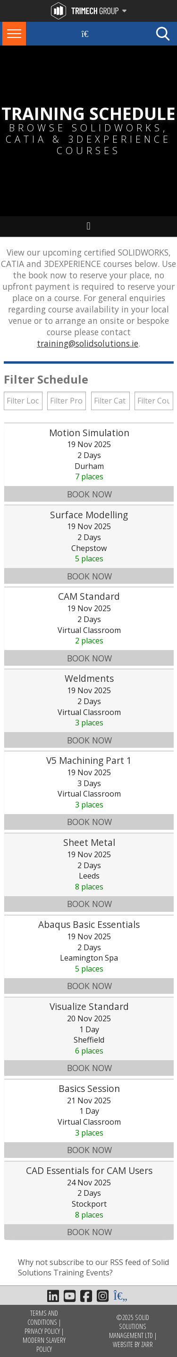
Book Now (89, 494)
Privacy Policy (42, 1331)
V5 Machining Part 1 (89, 760)
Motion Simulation (89, 432)
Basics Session (89, 1088)
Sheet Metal (89, 842)
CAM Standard (89, 596)
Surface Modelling (89, 514)
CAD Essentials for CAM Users (89, 1170)
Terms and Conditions (42, 1318)
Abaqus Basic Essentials (89, 924)
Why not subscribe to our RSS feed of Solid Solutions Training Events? (93, 1267)
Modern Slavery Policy (44, 1345)
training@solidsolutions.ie (87, 343)
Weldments (89, 678)
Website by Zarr (133, 1344)
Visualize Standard (89, 1006)
